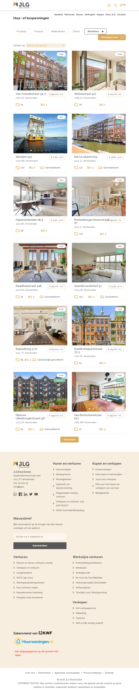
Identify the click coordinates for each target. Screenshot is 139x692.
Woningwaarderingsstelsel (30, 582)
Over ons (30, 673)
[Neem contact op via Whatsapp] (109, 5)
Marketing (81, 613)
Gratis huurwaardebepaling (70, 510)
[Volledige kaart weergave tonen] (112, 37)
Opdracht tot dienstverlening (64, 486)
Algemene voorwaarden (67, 673)
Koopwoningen (103, 469)
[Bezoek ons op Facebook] (20, 494)
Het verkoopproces (86, 608)
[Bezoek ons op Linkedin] (25, 494)
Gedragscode (83, 573)
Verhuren (69, 15)
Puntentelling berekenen (89, 563)
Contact (121, 14)
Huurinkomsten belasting (29, 592)
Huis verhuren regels (27, 587)
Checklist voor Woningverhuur (91, 592)
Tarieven (80, 618)
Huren (79, 15)
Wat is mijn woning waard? (89, 623)
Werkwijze (81, 568)
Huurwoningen (63, 469)
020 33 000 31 (20, 483)
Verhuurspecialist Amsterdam (91, 582)
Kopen (100, 15)
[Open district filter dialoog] (76, 31)
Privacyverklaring (92, 673)
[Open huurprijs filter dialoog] (38, 31)
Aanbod (58, 15)
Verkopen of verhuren (28, 568)
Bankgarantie (102, 493)
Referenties (44, 673)
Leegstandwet (24, 573)
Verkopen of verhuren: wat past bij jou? (70, 503)
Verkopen (90, 14)
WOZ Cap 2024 (25, 577)
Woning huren (63, 474)
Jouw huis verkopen (105, 479)
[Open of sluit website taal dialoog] (123, 5)
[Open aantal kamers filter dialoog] (58, 31)
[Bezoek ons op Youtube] (36, 494)
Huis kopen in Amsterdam (108, 474)
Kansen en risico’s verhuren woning (35, 563)
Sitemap (109, 673)
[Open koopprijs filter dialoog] (21, 31)
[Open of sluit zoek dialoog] (116, 5)
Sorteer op (19, 45)
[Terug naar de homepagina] (21, 5)
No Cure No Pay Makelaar (89, 577)
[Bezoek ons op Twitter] (31, 494)
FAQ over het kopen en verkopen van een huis (107, 486)
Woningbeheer (63, 479)
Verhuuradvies (83, 587)
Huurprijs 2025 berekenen (30, 597)
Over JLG (110, 14)
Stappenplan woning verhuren (67, 495)
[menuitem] (58, 16)
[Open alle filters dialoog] (95, 31)
